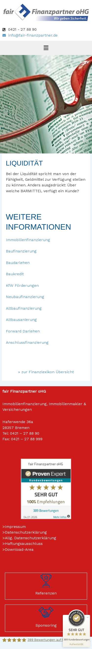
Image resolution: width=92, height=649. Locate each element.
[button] (46, 48)
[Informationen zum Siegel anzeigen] (76, 644)
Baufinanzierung (21, 251)
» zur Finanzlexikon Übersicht (46, 372)
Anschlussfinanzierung (27, 342)
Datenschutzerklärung (26, 532)
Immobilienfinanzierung (28, 240)
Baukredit (15, 274)
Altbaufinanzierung (24, 308)
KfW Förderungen (22, 285)
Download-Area (19, 549)
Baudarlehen (18, 263)
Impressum (15, 527)
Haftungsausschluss (24, 543)
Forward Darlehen (23, 331)
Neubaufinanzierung (25, 297)
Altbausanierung (21, 320)
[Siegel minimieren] (87, 617)
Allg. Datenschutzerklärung (30, 538)
